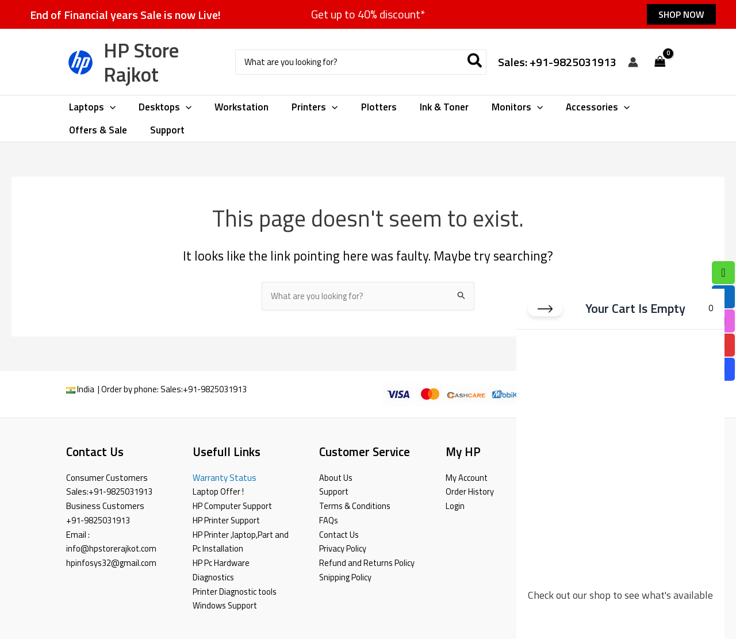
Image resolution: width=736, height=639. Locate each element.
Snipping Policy (345, 577)
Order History (470, 491)
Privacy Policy (342, 548)
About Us (336, 477)
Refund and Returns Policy (367, 562)
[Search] (475, 62)
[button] (681, 14)
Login (455, 505)
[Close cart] (545, 310)
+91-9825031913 (215, 389)
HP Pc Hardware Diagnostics (221, 570)
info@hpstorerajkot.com (112, 548)
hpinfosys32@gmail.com (112, 562)
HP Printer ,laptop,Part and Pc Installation (241, 542)
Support (334, 491)
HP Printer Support (227, 520)
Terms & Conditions (356, 505)
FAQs (328, 520)
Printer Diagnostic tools (236, 591)
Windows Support (226, 605)
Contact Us (340, 534)
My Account (467, 477)
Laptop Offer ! (218, 491)
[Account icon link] (633, 62)
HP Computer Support (233, 505)
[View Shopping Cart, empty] (660, 62)
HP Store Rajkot (141, 62)
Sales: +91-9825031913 (557, 62)
